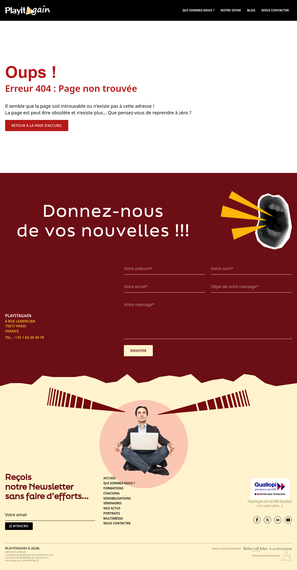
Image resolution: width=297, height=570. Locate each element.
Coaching (111, 493)
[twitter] (267, 520)
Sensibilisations (117, 498)
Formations (113, 488)
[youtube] (288, 520)
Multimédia (113, 518)
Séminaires (112, 503)
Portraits (111, 513)
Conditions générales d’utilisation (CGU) (29, 555)
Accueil (109, 478)
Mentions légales (15, 551)
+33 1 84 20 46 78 (29, 337)
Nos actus (111, 508)
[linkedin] (278, 520)
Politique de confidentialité (22, 560)
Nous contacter (116, 523)
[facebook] (257, 520)
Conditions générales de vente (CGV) (26, 557)
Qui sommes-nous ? (119, 483)
